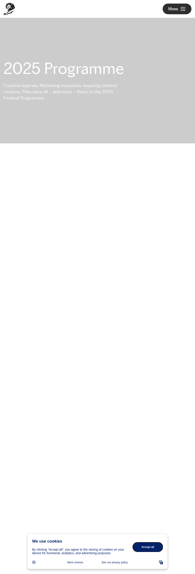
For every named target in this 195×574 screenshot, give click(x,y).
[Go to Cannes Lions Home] (9, 9)
